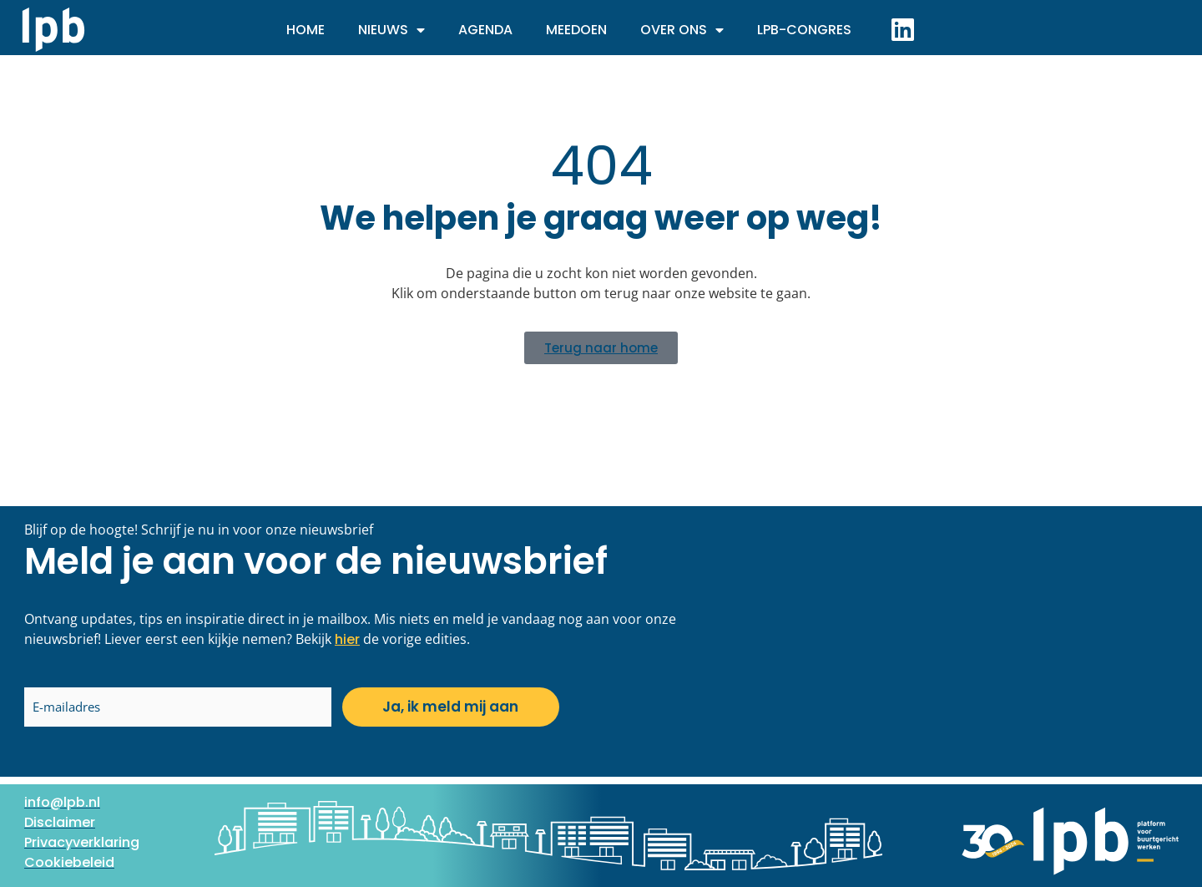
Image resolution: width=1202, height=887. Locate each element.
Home (305, 29)
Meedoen (576, 29)
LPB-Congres (804, 29)
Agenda (485, 29)
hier (347, 639)
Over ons (682, 30)
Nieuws (391, 30)
